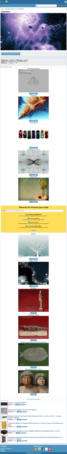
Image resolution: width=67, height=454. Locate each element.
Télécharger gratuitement (11, 54)
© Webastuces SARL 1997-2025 (33, 453)
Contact (3, 451)
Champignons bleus (33, 149)
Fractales (33, 95)
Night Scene (33, 261)
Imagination (33, 177)
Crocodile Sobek (33, 315)
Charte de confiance (6, 448)
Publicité (3, 450)
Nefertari (33, 288)
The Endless (33, 122)
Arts (36, 93)
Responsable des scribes (33, 369)
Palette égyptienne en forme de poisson (33, 342)
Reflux (33, 234)
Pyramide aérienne (33, 68)
